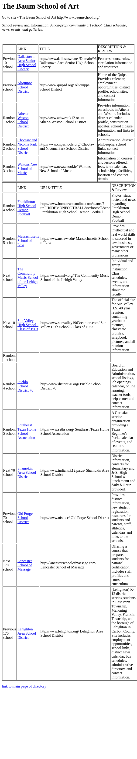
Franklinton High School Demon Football (26, 208)
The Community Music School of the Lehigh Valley (27, 277)
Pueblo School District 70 (25, 386)
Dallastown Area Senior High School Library (26, 63)
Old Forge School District (25, 518)
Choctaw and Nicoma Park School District (27, 146)
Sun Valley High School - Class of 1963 (27, 325)
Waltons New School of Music (27, 168)
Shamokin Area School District (26, 472)
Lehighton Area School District (26, 633)
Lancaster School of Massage (24, 565)
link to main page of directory (24, 686)
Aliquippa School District (24, 87)
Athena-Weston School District (23, 120)
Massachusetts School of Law (28, 240)
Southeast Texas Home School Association (26, 431)
